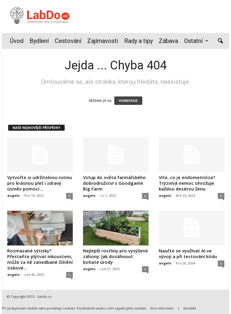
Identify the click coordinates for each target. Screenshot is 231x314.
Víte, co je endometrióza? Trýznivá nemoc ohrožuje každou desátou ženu (187, 183)
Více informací (162, 308)
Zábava (168, 40)
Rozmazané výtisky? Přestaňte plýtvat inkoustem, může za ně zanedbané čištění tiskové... (40, 259)
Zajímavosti (102, 40)
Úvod (16, 40)
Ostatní (196, 41)
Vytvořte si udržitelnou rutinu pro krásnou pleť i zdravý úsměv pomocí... (39, 183)
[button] (220, 41)
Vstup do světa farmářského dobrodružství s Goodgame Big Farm (114, 183)
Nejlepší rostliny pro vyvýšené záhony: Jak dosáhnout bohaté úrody (115, 256)
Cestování (68, 40)
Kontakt (189, 308)
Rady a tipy (138, 40)
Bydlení (39, 40)
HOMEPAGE (128, 100)
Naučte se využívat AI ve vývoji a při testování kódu (188, 253)
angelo (13, 195)
